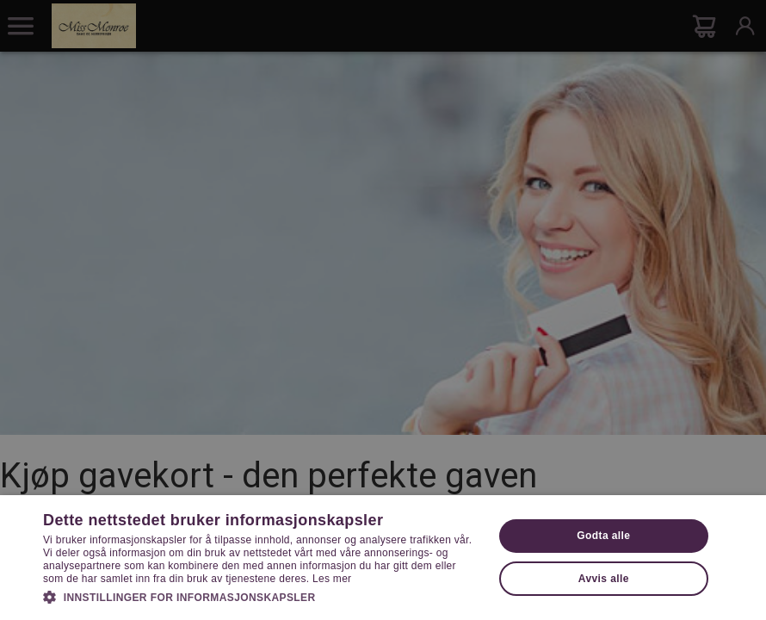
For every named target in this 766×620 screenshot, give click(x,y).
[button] (261, 596)
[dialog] (383, 310)
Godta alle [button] (603, 536)
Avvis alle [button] (603, 579)
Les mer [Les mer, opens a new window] (331, 579)
